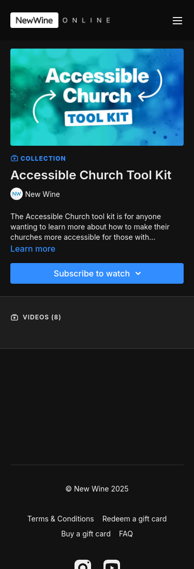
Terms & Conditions (60, 518)
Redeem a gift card (134, 518)
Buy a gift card (86, 533)
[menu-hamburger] (177, 20)
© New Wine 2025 (96, 489)
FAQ (126, 533)
